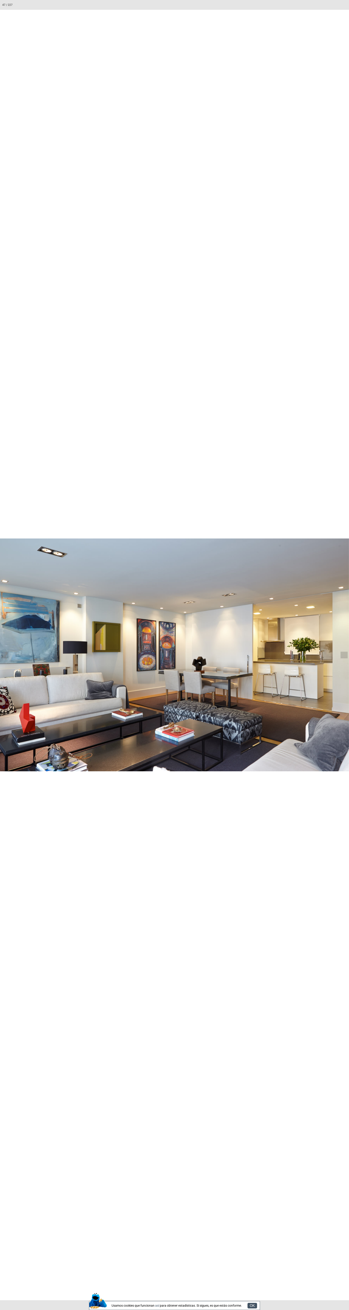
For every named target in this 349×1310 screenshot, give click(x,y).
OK (252, 1306)
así (157, 1305)
